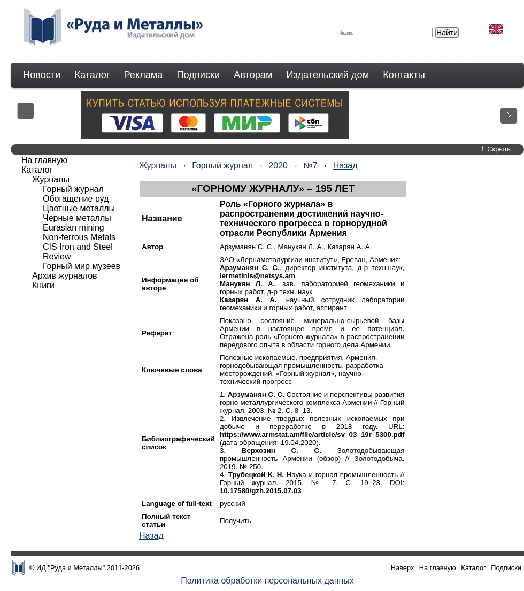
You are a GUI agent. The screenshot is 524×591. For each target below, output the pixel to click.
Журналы (157, 165)
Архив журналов (64, 275)
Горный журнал (222, 165)
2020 (278, 165)
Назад (345, 165)
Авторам (253, 75)
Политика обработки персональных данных (267, 580)
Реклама (143, 75)
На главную (44, 160)
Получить (235, 521)
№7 (310, 165)
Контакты (404, 75)
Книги (43, 285)
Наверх (402, 568)
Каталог (92, 75)
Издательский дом (328, 75)
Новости (41, 75)
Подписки (198, 75)
